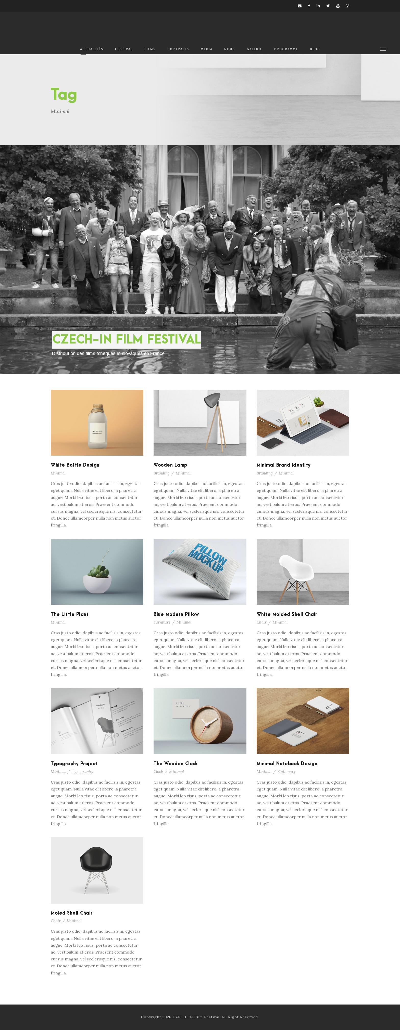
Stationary (287, 771)
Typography (82, 771)
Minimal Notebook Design (287, 763)
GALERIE (254, 49)
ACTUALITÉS (91, 49)
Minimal (58, 473)
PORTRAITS (178, 49)
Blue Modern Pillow (176, 614)
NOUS (229, 49)
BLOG (315, 49)
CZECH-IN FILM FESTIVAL (126, 340)
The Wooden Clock (176, 763)
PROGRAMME (286, 49)
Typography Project (74, 763)
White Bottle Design (75, 465)
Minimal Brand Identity (284, 465)
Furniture (162, 622)
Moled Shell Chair (72, 913)
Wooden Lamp (170, 465)
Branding (162, 473)
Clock (158, 771)
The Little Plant (70, 614)
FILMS (150, 49)
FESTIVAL (124, 49)
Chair (262, 622)
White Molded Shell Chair (287, 614)
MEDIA (206, 49)
